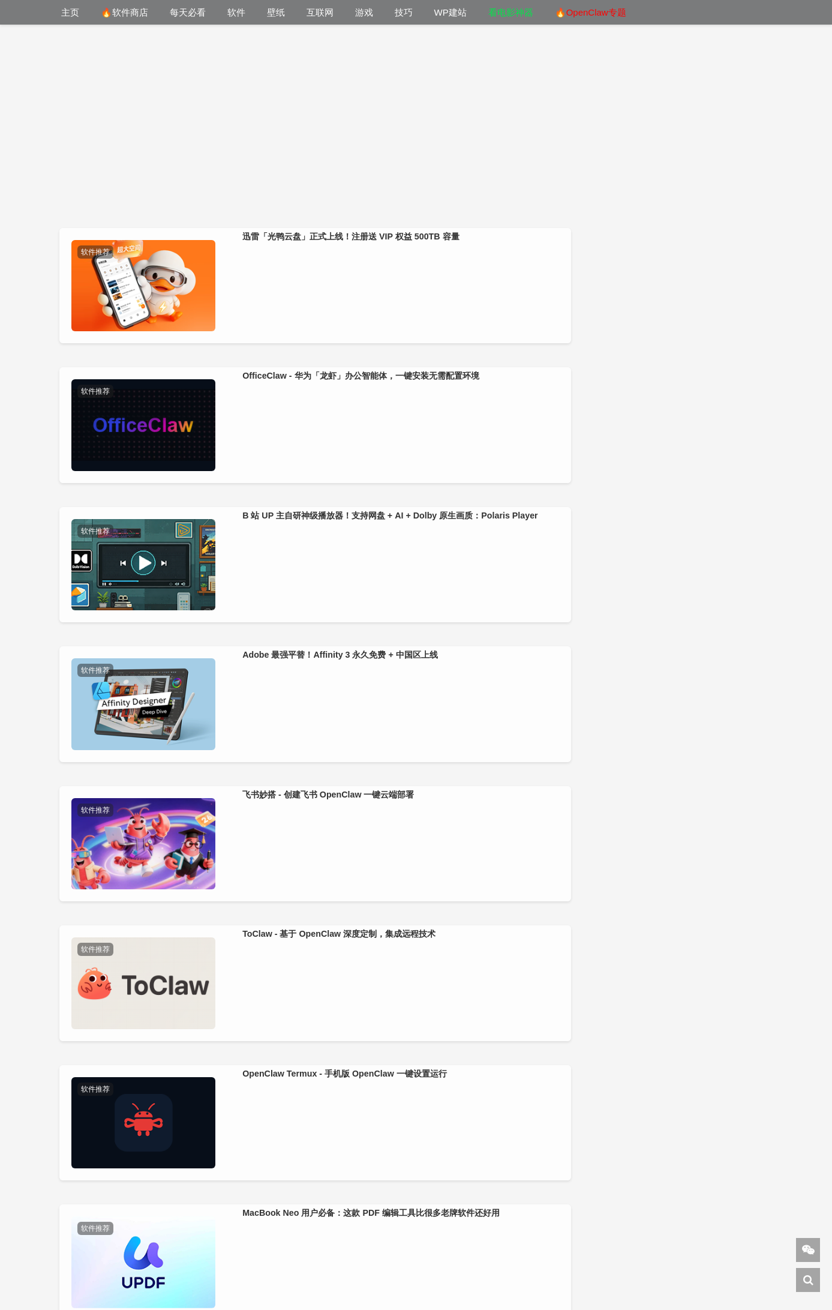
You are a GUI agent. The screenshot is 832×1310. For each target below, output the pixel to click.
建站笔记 (441, 1276)
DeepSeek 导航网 (228, 1276)
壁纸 (276, 12)
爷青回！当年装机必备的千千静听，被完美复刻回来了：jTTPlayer (148, 1076)
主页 (70, 12)
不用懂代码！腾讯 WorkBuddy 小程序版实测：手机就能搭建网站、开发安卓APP (502, 1076)
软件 (236, 12)
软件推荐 (101, 252)
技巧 (404, 12)
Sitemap (667, 1276)
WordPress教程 (375, 1276)
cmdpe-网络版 (526, 1276)
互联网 (320, 12)
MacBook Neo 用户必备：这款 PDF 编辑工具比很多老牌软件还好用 (677, 543)
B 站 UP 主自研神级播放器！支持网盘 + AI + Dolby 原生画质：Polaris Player (501, 364)
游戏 (364, 12)
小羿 (349, 1261)
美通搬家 (585, 1276)
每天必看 (188, 12)
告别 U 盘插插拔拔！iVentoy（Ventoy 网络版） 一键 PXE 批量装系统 (678, 899)
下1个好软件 (302, 1276)
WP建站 (450, 12)
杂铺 (477, 1276)
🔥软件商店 (124, 12)
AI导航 (625, 1276)
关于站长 (391, 1261)
